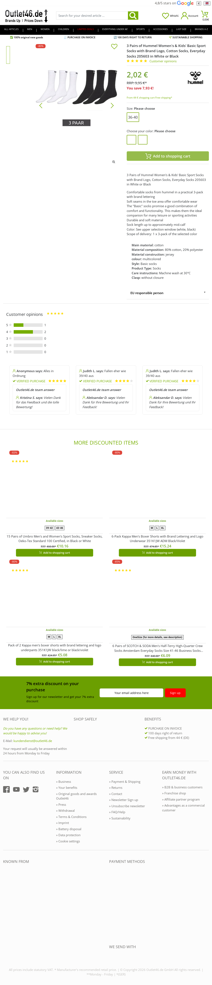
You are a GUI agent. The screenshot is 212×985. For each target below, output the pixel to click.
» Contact (115, 794)
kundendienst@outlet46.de (32, 741)
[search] (133, 15)
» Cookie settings (68, 841)
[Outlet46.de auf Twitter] (26, 789)
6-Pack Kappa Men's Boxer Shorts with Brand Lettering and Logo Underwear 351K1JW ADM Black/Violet (157, 538)
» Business (63, 781)
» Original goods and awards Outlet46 (76, 796)
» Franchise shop (174, 793)
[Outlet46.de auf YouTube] (16, 789)
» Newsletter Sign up (123, 800)
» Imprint (62, 823)
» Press (61, 804)
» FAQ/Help (117, 812)
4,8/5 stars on (174, 3)
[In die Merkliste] (114, 47)
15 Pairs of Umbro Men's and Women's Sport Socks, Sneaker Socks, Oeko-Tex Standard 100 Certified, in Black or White (54, 538)
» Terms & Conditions (71, 817)
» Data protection (68, 835)
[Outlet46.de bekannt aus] (6, 906)
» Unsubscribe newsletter (127, 806)
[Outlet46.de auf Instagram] (36, 789)
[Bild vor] (112, 105)
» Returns (115, 787)
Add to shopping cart (54, 552)
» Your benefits (66, 787)
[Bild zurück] (41, 105)
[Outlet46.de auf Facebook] (6, 789)
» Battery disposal (68, 829)
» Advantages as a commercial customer (183, 807)
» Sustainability (119, 818)
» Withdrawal (65, 810)
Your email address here (131, 693)
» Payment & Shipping (124, 781)
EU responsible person (147, 293)
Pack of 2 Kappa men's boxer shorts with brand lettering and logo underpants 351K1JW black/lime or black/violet (54, 647)
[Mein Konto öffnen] (189, 15)
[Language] (207, 3)
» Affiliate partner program (181, 799)
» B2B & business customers (182, 787)
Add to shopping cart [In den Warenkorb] (167, 156)
